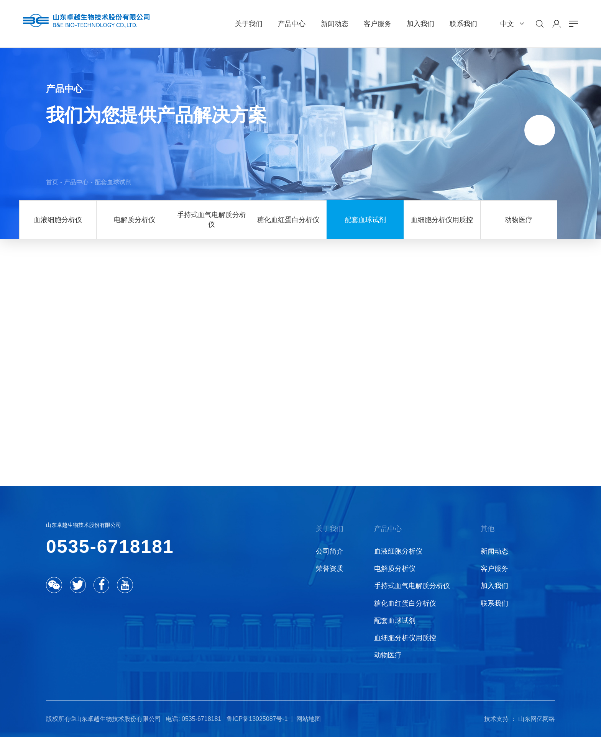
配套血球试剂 (113, 182)
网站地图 (308, 719)
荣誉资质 (329, 568)
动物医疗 (518, 220)
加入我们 (494, 586)
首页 (52, 182)
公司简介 (329, 551)
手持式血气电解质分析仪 (211, 219)
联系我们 (494, 603)
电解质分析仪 (134, 220)
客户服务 (494, 568)
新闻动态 (494, 551)
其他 (487, 529)
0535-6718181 (110, 546)
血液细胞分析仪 (58, 220)
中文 (507, 24)
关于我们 (329, 529)
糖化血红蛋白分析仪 (288, 220)
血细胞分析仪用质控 (442, 220)
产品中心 (76, 182)
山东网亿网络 (536, 719)
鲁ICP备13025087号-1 (257, 719)
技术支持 (496, 719)
